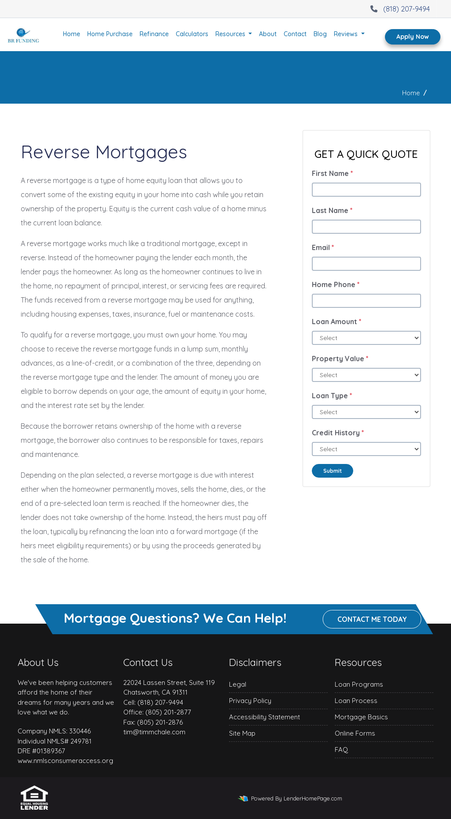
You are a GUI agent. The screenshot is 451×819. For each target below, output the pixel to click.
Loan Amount (337, 321)
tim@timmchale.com (154, 732)
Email (323, 247)
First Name (332, 173)
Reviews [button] (346, 34)
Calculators (192, 34)
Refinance (154, 34)
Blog (320, 34)
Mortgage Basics (361, 717)
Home (71, 34)
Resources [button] (231, 34)
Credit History (338, 432)
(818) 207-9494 (399, 8)
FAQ (341, 749)
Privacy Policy (250, 700)
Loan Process (356, 700)
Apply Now (412, 37)
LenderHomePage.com (313, 798)
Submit (332, 470)
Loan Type (332, 395)
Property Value (340, 358)
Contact (295, 34)
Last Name (332, 210)
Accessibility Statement (264, 717)
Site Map (242, 733)
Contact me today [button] (372, 619)
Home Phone (336, 284)
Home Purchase (110, 34)
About (268, 34)
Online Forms (355, 733)
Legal (237, 684)
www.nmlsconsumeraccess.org (65, 760)
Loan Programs (359, 684)
